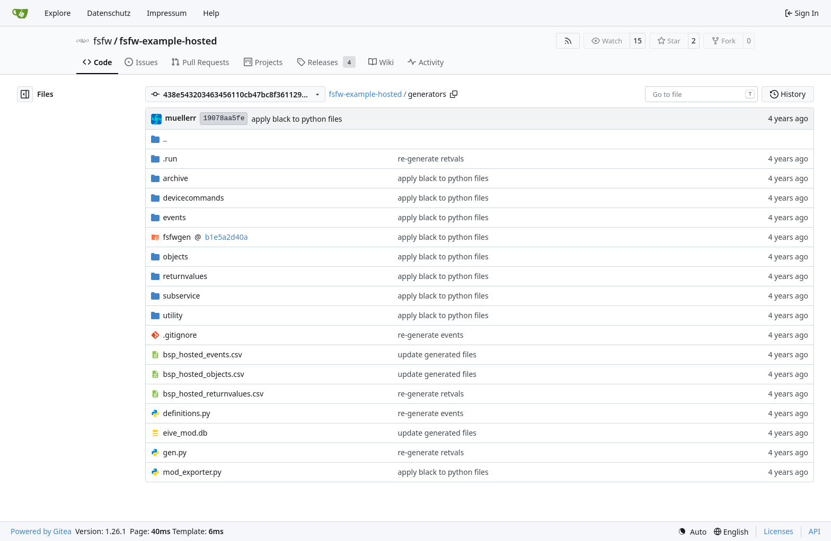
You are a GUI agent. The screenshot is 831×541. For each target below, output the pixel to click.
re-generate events (431, 335)
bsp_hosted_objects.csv (203, 374)
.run (170, 159)
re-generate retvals (431, 159)
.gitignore (180, 335)
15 (637, 40)
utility (173, 315)
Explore (57, 13)
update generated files (437, 354)
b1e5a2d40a (226, 237)
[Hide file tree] (25, 94)
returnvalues (185, 276)
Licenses (778, 531)
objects (175, 256)
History (788, 94)
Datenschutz (108, 13)
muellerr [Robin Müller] (181, 118)
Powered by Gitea (41, 531)
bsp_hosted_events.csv (202, 354)
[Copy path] (453, 94)
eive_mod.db (185, 433)
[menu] (692, 532)
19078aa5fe (223, 118)
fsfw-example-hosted (168, 40)
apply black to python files (296, 119)
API (814, 531)
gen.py (175, 452)
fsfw (102, 40)
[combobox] (701, 94)
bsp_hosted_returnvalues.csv (213, 394)
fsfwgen (177, 237)
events (174, 217)
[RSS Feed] (568, 41)
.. (159, 139)
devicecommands (193, 198)
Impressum (167, 13)
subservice (181, 296)
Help (211, 13)
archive (175, 178)
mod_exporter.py (192, 472)
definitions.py (186, 413)
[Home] (20, 13)
